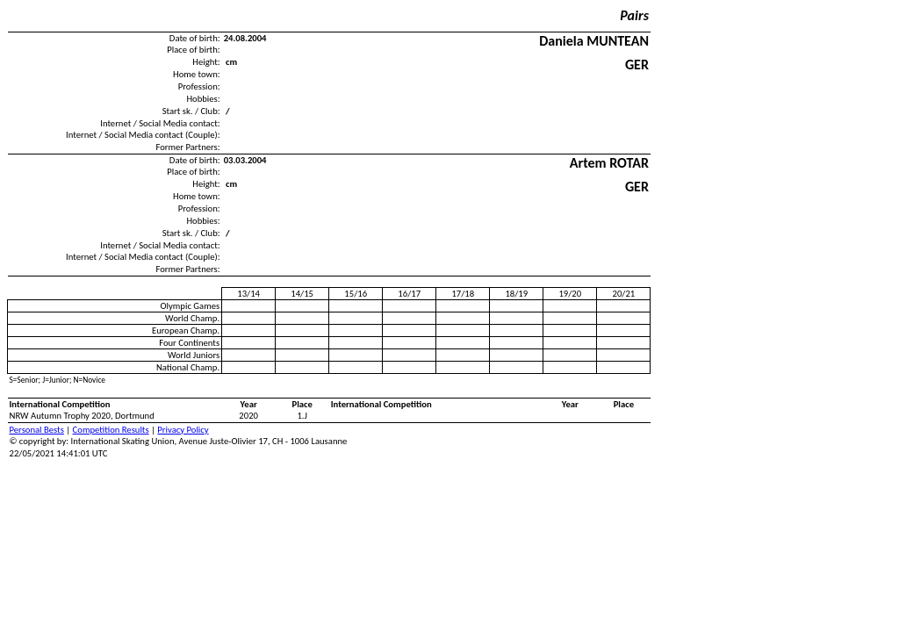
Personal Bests (37, 429)
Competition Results (111, 429)
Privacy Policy (182, 429)
